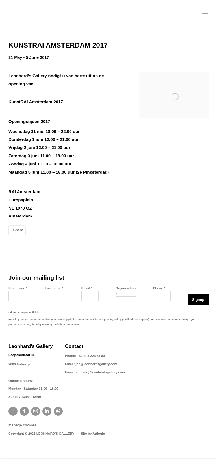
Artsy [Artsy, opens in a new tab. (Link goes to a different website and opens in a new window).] (13, 411)
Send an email (58, 411)
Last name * (54, 288)
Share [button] (18, 230)
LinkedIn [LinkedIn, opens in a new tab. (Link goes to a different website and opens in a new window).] (46, 411)
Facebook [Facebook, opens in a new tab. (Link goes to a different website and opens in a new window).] (24, 411)
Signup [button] (198, 300)
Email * (86, 288)
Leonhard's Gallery (45, 12)
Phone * (159, 288)
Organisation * (126, 290)
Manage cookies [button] (22, 425)
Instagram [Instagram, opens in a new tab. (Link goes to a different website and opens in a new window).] (35, 411)
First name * (17, 288)
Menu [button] (204, 12)
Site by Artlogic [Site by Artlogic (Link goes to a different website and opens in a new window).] (93, 433)
